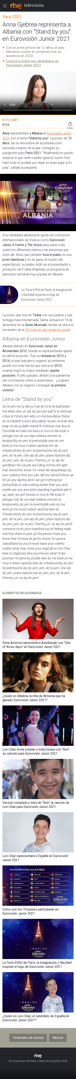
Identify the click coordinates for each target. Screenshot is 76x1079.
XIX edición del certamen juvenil (47, 330)
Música (58, 1038)
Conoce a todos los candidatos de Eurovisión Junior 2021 (32, 63)
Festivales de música (28, 1038)
